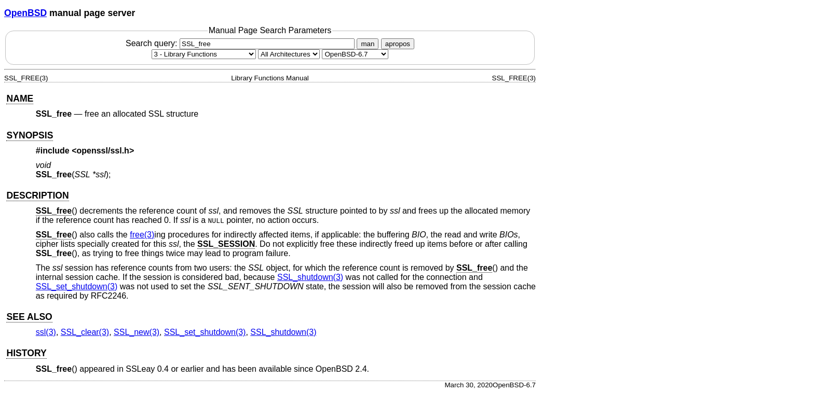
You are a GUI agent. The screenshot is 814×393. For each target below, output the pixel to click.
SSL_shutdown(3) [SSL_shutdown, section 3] (310, 277)
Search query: (241, 43)
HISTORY (26, 353)
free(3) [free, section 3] (142, 234)
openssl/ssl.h (103, 150)
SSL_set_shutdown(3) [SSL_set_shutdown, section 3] (76, 286)
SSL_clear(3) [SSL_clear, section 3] (85, 332)
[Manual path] (355, 54)
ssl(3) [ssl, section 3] (46, 332)
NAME (19, 98)
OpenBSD (25, 13)
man (367, 44)
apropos (397, 44)
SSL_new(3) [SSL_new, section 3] (136, 332)
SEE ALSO (29, 317)
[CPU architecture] (289, 54)
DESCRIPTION (37, 195)
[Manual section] (204, 54)
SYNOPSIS (29, 135)
